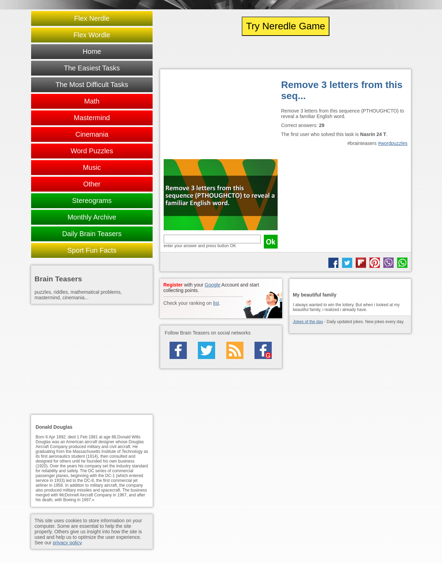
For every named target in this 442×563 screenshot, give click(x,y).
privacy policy (67, 542)
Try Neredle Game (285, 26)
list (216, 303)
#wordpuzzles (392, 143)
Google (212, 285)
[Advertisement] (221, 116)
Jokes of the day (308, 321)
